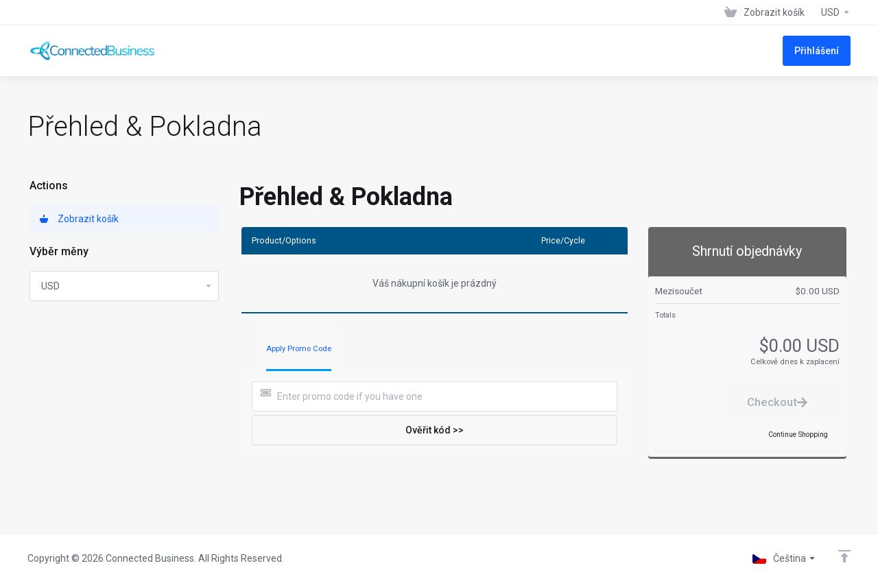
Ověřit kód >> (434, 430)
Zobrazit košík (79, 218)
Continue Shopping (798, 434)
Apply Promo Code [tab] (298, 348)
